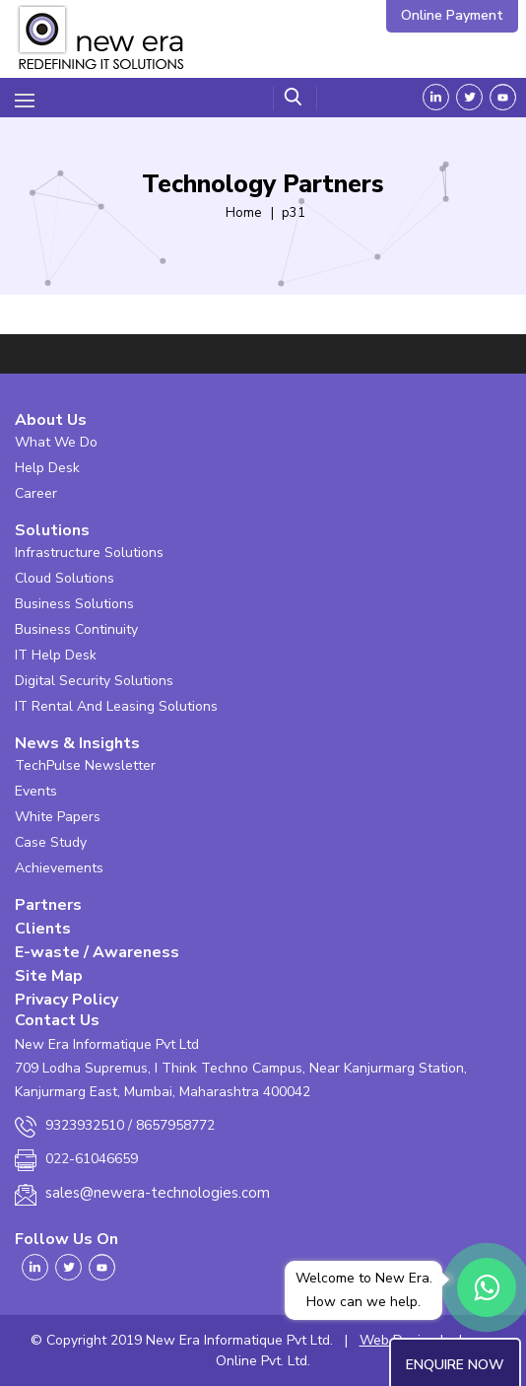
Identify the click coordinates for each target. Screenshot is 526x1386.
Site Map (49, 976)
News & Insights (77, 743)
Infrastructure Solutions (89, 552)
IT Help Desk (56, 655)
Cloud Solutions (64, 578)
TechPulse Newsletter (85, 765)
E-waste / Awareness (97, 952)
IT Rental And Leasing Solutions (116, 706)
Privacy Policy (66, 999)
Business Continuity (76, 629)
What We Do (56, 442)
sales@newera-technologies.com (157, 1193)
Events (36, 791)
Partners (48, 905)
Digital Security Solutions (94, 680)
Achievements (59, 868)
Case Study (51, 842)
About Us (51, 420)
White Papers (57, 816)
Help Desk (47, 467)
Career (36, 493)
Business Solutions (74, 603)
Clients (43, 928)
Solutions (52, 530)
